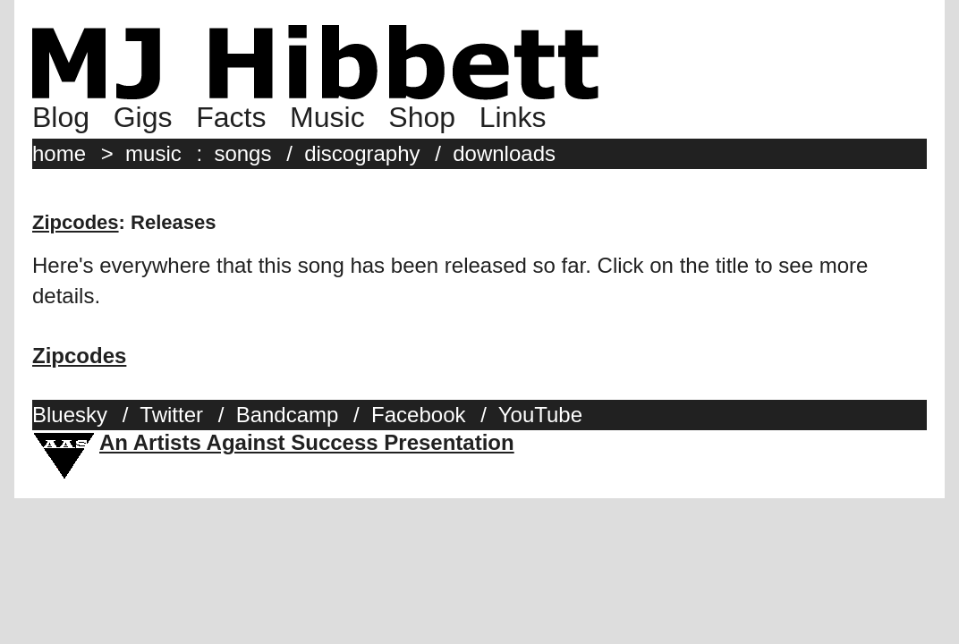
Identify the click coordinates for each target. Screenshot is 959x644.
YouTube (540, 414)
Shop (421, 117)
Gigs (143, 117)
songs (242, 153)
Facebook (418, 414)
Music (327, 117)
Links (513, 117)
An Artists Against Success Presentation (306, 442)
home (59, 153)
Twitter (171, 414)
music (153, 153)
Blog (60, 117)
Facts (231, 117)
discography (362, 153)
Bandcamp (287, 414)
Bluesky (69, 414)
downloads (504, 153)
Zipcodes (75, 222)
